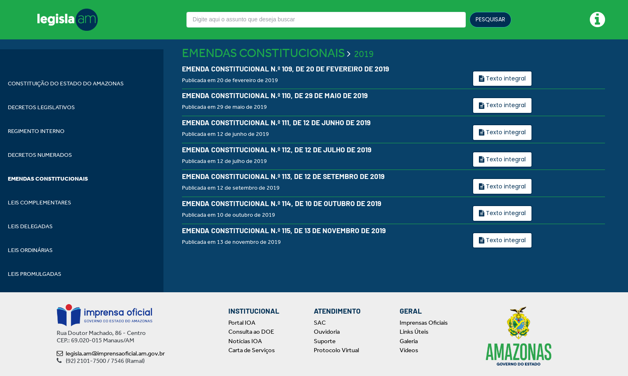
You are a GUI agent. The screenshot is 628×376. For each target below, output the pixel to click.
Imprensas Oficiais (424, 322)
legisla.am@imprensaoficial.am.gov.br (111, 353)
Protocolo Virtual (336, 350)
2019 (364, 76)
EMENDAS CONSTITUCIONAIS (263, 74)
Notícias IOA (245, 341)
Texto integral (505, 100)
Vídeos (409, 350)
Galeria (409, 341)
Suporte (325, 341)
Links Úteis (414, 331)
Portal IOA (241, 322)
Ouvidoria (327, 331)
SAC (320, 322)
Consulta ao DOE (251, 331)
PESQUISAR (490, 19)
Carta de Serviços (251, 350)
